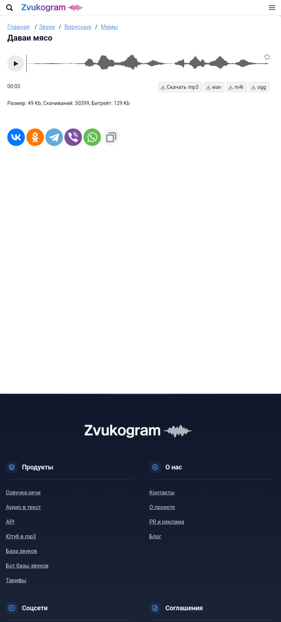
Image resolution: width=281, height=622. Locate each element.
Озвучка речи (23, 496)
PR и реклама (166, 525)
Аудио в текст (23, 511)
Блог (155, 540)
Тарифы (16, 584)
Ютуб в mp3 (21, 540)
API (10, 525)
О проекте (162, 511)
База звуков (21, 555)
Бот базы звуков (27, 569)
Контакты (162, 496)
